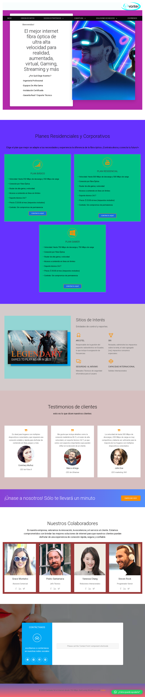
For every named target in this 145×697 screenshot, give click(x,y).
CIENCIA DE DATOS (27, 18)
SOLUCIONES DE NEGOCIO (107, 18)
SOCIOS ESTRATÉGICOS (54, 18)
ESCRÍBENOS (132, 18)
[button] (127, 692)
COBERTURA (80, 18)
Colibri (103, 690)
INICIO (9, 18)
